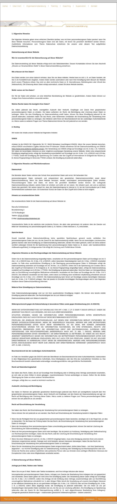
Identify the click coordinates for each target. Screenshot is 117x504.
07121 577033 (23, 216)
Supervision (81, 6)
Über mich (17, 6)
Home (5, 6)
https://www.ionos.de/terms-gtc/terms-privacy (28, 149)
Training (54, 6)
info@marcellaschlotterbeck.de (28, 218)
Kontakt (94, 6)
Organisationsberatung (36, 6)
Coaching (67, 6)
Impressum (90, 499)
